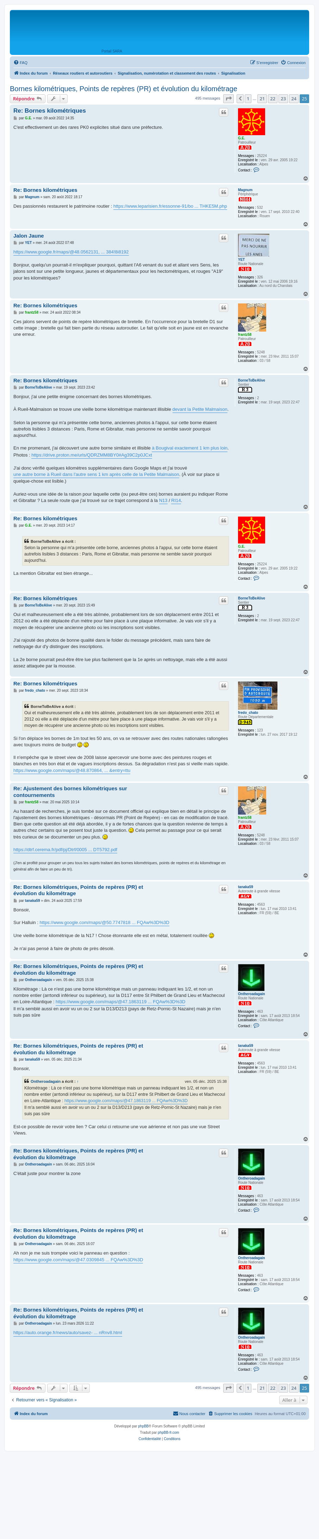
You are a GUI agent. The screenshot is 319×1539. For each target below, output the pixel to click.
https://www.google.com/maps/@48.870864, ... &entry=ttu (71, 770)
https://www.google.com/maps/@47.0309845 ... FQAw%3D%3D (78, 1259)
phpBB (143, 1426)
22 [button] (272, 98)
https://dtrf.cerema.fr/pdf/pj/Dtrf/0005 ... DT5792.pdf (65, 849)
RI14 (176, 500)
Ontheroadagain (251, 994)
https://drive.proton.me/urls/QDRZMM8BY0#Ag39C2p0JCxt (91, 455)
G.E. (241, 138)
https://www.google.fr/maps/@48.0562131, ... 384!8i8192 (71, 252)
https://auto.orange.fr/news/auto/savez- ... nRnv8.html (67, 1332)
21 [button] (262, 98)
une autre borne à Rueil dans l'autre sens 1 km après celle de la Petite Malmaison (96, 474)
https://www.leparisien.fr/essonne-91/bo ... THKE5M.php (170, 206)
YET (241, 260)
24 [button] (293, 98)
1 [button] (248, 98)
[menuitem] (20, 62)
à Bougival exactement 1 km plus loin (189, 448)
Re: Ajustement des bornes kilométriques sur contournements (70, 791)
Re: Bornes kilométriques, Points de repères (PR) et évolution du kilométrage (78, 890)
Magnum (245, 190)
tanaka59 (245, 887)
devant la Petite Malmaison (200, 409)
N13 (163, 500)
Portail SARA (111, 51)
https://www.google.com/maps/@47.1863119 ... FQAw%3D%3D (120, 1001)
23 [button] (283, 98)
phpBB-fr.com (168, 1432)
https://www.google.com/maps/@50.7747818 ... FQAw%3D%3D (104, 922)
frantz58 (244, 335)
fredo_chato (248, 713)
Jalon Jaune (28, 236)
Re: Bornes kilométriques (49, 110)
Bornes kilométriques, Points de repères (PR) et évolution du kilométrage (123, 89)
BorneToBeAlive (251, 380)
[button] (228, 98)
